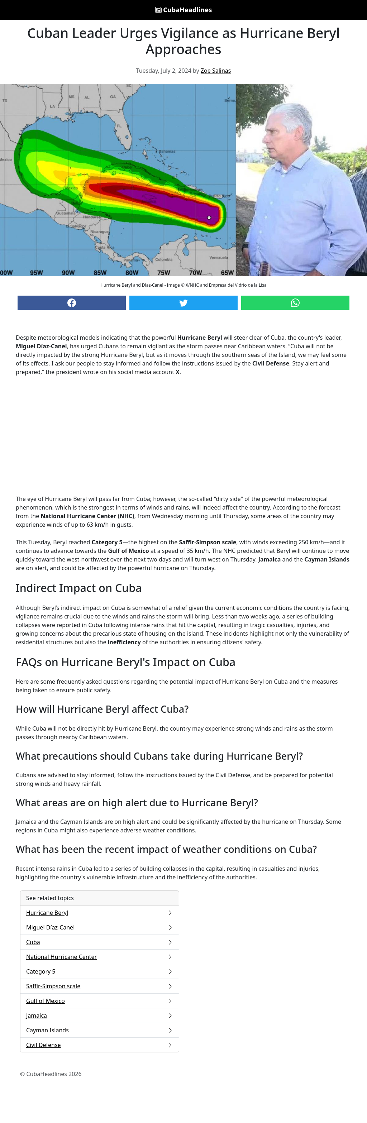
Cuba (99, 942)
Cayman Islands (99, 1030)
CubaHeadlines (183, 9)
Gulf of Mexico (99, 1001)
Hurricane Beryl (99, 912)
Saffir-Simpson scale (99, 986)
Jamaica (99, 1015)
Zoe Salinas (216, 71)
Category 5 (99, 971)
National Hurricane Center (99, 956)
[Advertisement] (183, 435)
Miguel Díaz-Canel (99, 927)
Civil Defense (99, 1045)
